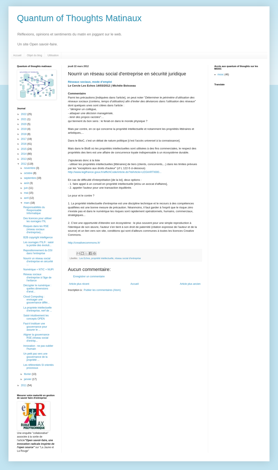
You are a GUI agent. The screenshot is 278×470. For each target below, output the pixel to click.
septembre (30, 178)
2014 (24, 153)
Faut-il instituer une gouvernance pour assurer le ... (35, 326)
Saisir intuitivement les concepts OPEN (36, 317)
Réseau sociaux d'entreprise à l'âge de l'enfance (37, 277)
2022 (24, 114)
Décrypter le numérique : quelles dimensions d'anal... (37, 288)
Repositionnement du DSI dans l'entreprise (37, 252)
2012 (24, 163)
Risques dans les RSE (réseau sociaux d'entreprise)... (36, 229)
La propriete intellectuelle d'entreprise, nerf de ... (37, 309)
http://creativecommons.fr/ (84, 242)
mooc (221, 74)
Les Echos (84, 258)
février (28, 374)
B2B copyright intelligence (38, 237)
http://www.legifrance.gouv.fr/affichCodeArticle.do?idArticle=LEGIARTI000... (114, 172)
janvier (28, 379)
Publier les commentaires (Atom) (102, 290)
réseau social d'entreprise (128, 258)
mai (26, 192)
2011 (24, 385)
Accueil (17, 55)
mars (27, 202)
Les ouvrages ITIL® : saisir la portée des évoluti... (38, 244)
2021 (24, 119)
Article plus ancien (190, 283)
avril (26, 197)
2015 (24, 148)
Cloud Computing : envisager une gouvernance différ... (36, 299)
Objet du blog (34, 55)
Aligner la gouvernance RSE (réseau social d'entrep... (36, 337)
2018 (24, 134)
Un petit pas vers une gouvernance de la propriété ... (35, 356)
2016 (24, 143)
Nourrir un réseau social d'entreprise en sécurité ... (38, 261)
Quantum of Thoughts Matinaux (79, 18)
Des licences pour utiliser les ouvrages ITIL (37, 220)
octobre (28, 173)
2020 (24, 124)
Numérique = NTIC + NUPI (38, 269)
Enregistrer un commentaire (89, 276)
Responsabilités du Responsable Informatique (34, 210)
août (27, 183)
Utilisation (53, 55)
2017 (24, 138)
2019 (24, 129)
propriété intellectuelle (102, 258)
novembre (30, 168)
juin (26, 188)
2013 (24, 158)
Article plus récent (79, 283)
